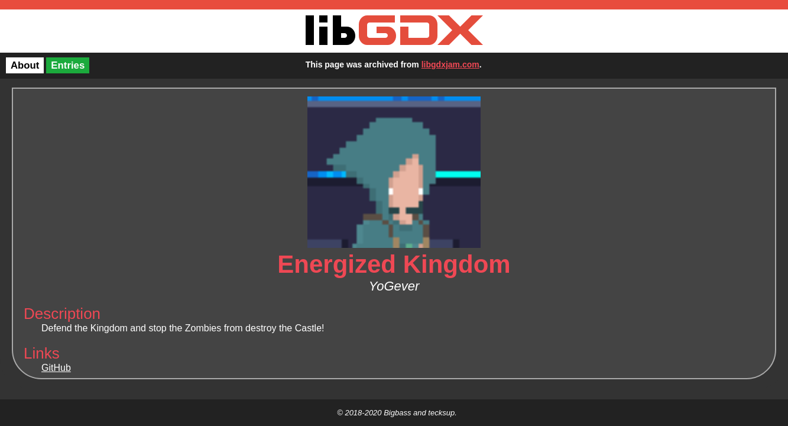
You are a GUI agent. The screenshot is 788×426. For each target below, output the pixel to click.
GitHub (56, 368)
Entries (68, 65)
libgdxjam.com (450, 64)
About (25, 65)
